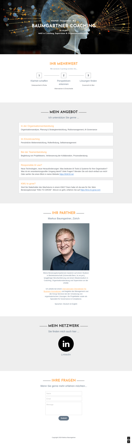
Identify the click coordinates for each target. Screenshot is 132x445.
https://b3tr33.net (50, 174)
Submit (66, 417)
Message (52, 403)
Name (51, 392)
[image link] (66, 342)
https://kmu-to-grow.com (73, 190)
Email (51, 397)
